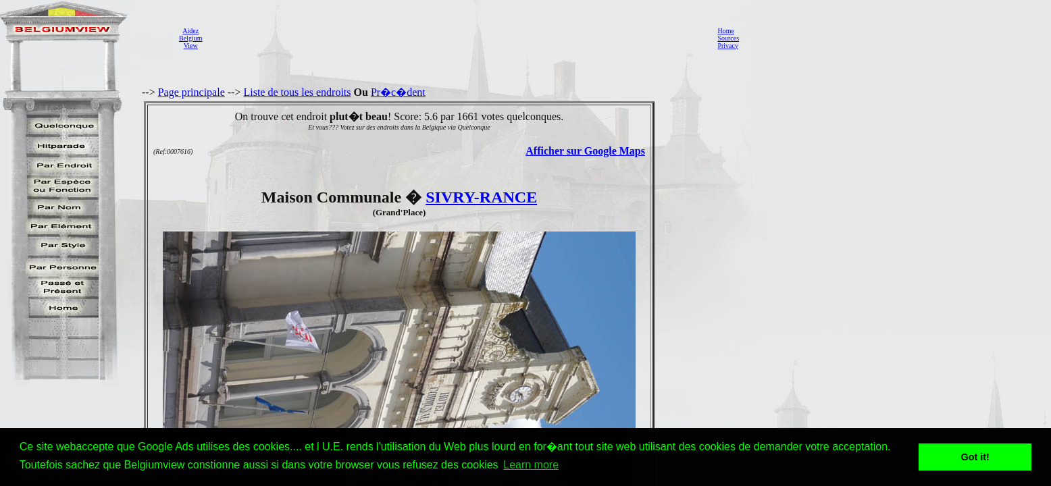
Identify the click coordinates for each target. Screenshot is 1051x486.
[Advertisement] (456, 37)
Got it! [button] (975, 457)
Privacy (727, 45)
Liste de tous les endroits (297, 92)
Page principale (191, 92)
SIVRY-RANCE (481, 197)
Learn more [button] (531, 464)
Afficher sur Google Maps (585, 151)
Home (725, 30)
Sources (728, 38)
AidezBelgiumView (190, 38)
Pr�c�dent (398, 92)
